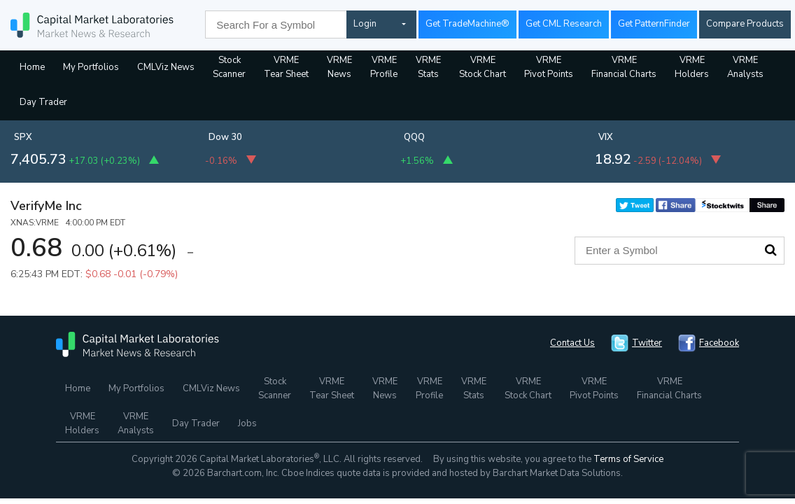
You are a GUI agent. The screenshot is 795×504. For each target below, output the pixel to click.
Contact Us (572, 343)
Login (365, 24)
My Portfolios (91, 67)
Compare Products (745, 24)
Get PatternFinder (654, 24)
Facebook (719, 343)
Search (771, 250)
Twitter (647, 343)
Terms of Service (628, 459)
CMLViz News (166, 67)
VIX (605, 137)
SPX (23, 137)
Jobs (247, 423)
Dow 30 (225, 137)
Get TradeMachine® (467, 24)
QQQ (414, 137)
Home (32, 67)
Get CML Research (564, 24)
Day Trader (43, 102)
